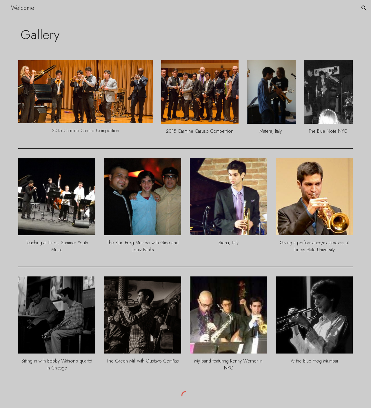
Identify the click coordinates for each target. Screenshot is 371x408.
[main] (185, 34)
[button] (364, 8)
